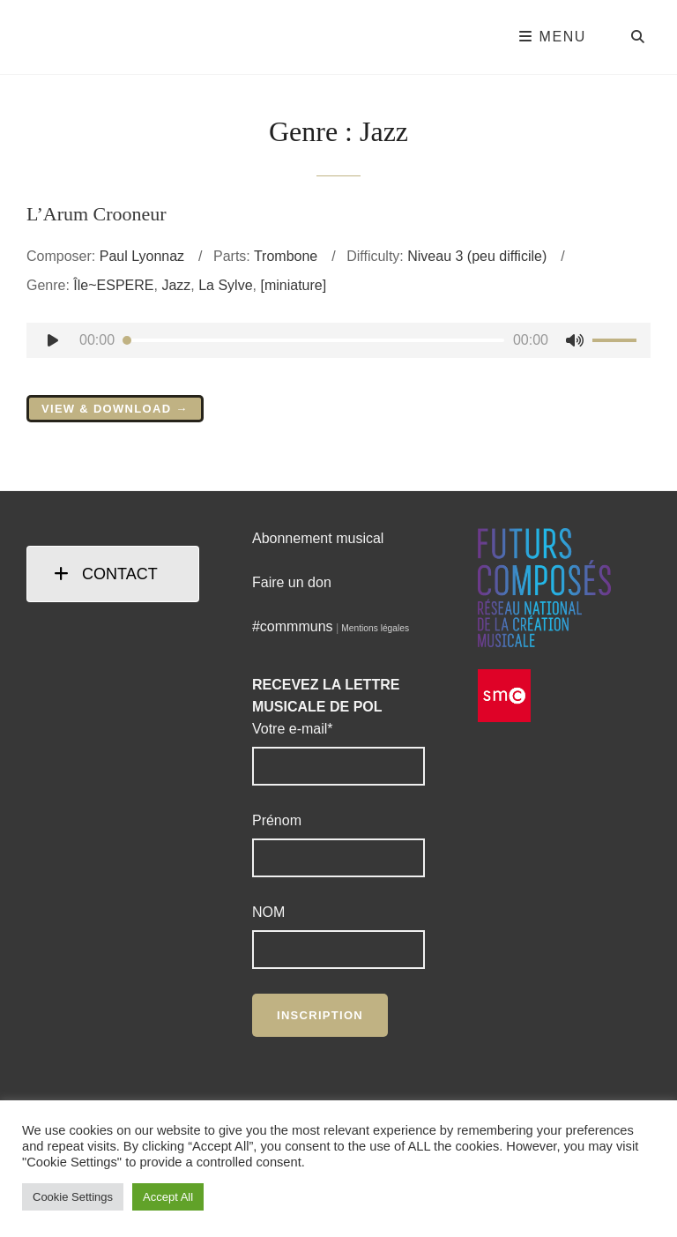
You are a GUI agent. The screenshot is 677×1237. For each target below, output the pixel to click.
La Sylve (225, 285)
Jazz (175, 285)
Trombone (285, 256)
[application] (338, 340)
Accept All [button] (168, 1196)
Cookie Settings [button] (73, 1196)
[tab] (112, 574)
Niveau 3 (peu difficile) (477, 256)
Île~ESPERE (113, 285)
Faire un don (291, 582)
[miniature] (293, 285)
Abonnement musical (317, 538)
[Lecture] (53, 340)
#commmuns (292, 626)
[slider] (313, 340)
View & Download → (115, 408)
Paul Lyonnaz (142, 256)
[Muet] (574, 340)
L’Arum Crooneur (96, 214)
